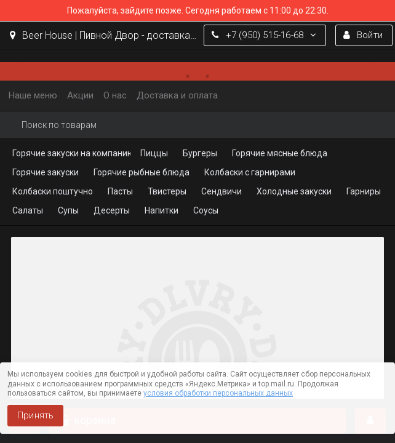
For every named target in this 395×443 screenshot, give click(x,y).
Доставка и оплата (177, 95)
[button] (21, 71)
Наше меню (33, 95)
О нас (115, 95)
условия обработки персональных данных (218, 393)
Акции (80, 95)
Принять (35, 415)
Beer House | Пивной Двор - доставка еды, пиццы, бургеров (104, 35)
